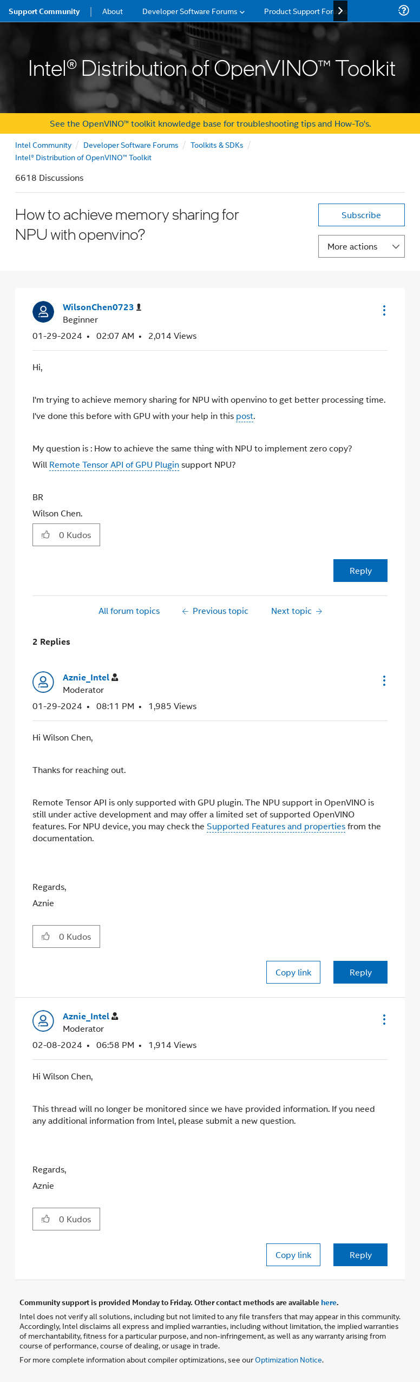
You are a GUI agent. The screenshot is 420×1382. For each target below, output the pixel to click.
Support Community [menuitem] (44, 11)
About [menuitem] (112, 10)
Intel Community (43, 144)
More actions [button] (352, 246)
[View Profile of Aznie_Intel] (90, 677)
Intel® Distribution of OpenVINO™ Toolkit (83, 156)
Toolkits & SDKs (217, 144)
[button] (383, 310)
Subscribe (361, 214)
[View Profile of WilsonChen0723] (102, 307)
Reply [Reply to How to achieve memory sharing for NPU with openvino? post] (361, 570)
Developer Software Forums (131, 144)
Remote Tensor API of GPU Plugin (114, 464)
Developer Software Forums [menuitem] (190, 10)
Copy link (293, 972)
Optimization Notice (288, 1359)
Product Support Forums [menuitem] (305, 10)
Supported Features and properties (276, 826)
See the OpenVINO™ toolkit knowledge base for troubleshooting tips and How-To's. (210, 123)
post (244, 415)
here (329, 1302)
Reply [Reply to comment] (361, 972)
